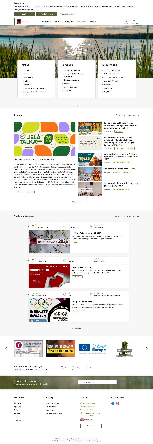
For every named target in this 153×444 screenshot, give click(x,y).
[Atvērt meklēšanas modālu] (126, 22)
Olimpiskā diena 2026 (82, 301)
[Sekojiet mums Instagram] (117, 403)
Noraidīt (24, 14)
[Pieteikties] (128, 382)
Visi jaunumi (76, 202)
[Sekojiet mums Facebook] (112, 403)
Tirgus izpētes (19, 420)
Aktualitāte (116, 172)
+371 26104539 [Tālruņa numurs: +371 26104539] (88, 407)
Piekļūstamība (51, 407)
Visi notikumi (76, 328)
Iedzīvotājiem (29, 192)
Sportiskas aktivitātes (79, 311)
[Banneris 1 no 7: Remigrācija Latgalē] (28, 349)
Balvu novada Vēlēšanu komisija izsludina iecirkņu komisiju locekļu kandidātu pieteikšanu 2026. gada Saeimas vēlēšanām (119, 141)
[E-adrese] (84, 419)
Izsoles (16, 417)
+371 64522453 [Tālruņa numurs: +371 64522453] (89, 403)
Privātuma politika (52, 403)
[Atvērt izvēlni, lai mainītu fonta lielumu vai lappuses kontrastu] (134, 22)
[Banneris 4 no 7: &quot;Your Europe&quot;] (124, 349)
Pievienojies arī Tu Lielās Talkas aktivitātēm (34, 159)
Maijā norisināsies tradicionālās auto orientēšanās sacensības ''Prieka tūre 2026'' (121, 156)
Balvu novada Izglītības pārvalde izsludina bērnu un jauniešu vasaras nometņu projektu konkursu (120, 125)
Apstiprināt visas (47, 14)
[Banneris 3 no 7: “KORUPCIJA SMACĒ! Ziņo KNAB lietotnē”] (92, 349)
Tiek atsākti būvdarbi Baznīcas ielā (119, 168)
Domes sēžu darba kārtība (121, 189)
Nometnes (119, 131)
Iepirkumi (17, 407)
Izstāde (75, 242)
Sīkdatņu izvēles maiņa (54, 413)
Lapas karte (50, 410)
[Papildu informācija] (91, 419)
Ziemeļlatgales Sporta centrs (121, 162)
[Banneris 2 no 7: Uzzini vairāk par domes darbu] (60, 349)
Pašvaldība (130, 148)
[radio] (63, 367)
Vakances (17, 403)
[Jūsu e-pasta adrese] (97, 382)
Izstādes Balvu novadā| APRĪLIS (86, 233)
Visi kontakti (91, 426)
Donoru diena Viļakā (81, 267)
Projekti (16, 410)
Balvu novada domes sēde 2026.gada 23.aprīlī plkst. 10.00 (121, 184)
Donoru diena (77, 276)
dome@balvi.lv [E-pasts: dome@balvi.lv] (88, 410)
